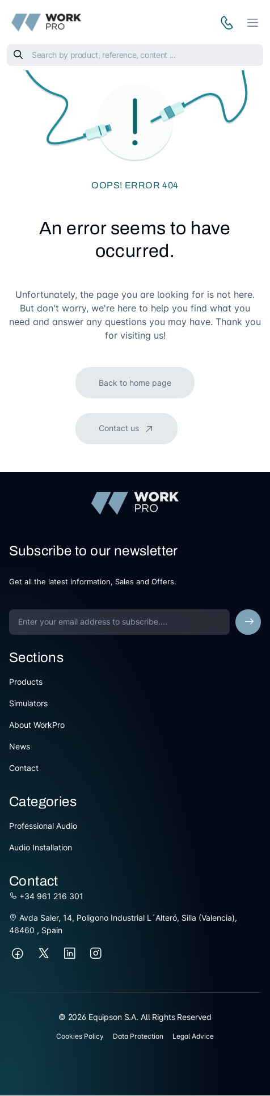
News (19, 746)
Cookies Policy (80, 1036)
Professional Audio (43, 826)
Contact (24, 768)
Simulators (28, 703)
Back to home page (135, 382)
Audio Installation (40, 847)
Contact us (120, 428)
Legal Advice (193, 1036)
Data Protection (138, 1036)
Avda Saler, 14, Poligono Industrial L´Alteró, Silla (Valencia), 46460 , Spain (123, 924)
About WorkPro (37, 725)
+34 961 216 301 (46, 896)
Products (26, 681)
